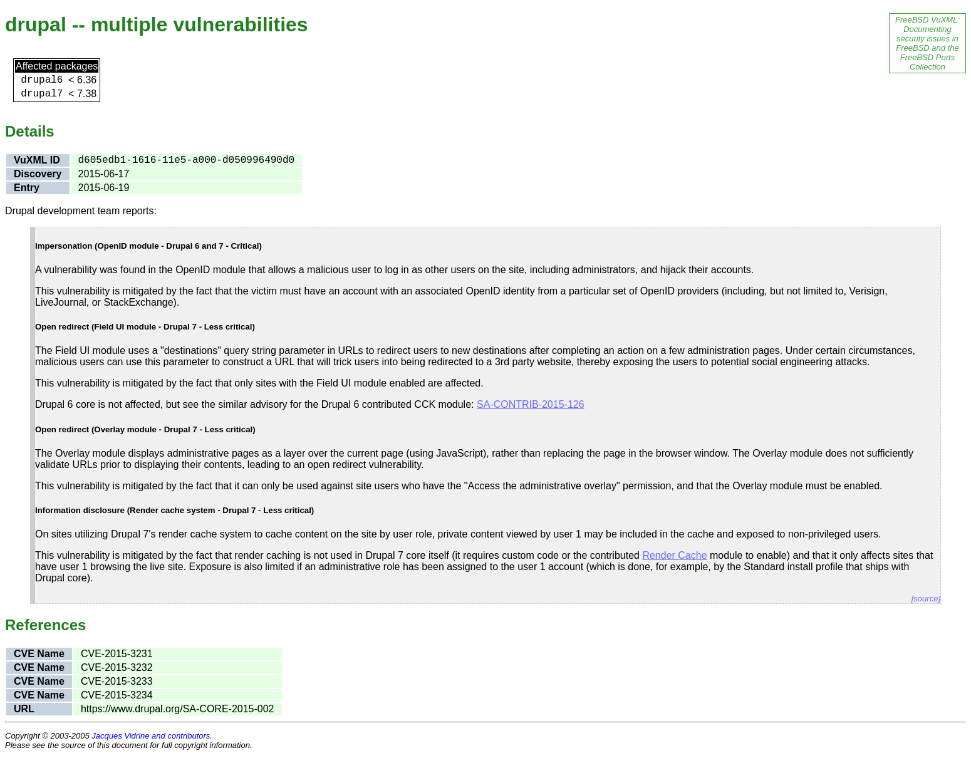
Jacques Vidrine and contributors (150, 735)
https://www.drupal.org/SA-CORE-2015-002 (177, 708)
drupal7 (42, 94)
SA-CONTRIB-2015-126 (530, 404)
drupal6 (42, 80)
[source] (925, 598)
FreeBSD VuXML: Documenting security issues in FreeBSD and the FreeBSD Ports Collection (927, 43)
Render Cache (674, 555)
